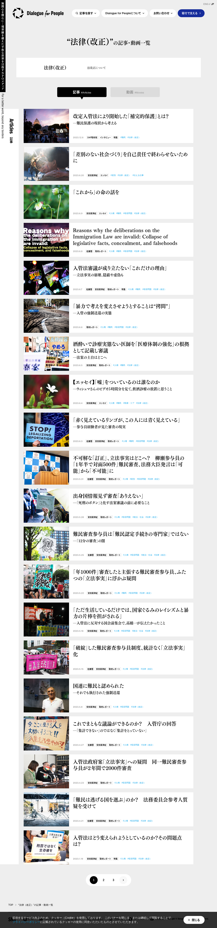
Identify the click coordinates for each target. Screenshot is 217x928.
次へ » (123, 880)
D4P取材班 (92, 137)
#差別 (113, 175)
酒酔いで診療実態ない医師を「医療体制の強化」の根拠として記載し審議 (131, 350)
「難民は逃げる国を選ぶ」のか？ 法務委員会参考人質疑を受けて (130, 802)
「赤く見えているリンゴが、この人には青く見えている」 (131, 423)
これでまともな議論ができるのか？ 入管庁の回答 (131, 726)
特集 (116, 137)
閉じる (196, 920)
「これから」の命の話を (96, 192)
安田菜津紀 (93, 175)
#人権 (111, 213)
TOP (10, 905)
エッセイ (104, 175)
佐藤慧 (89, 251)
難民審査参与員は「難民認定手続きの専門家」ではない (131, 537)
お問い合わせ (161, 13)
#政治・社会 (138, 517)
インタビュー (105, 137)
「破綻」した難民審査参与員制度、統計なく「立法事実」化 (129, 650)
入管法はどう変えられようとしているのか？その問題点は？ (127, 840)
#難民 (123, 137)
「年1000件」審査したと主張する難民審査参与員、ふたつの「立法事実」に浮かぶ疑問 (129, 574)
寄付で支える (190, 13)
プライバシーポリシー (26, 921)
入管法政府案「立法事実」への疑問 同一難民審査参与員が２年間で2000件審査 (129, 764)
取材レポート (100, 251)
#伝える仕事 (138, 175)
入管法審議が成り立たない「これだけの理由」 (131, 271)
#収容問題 (127, 213)
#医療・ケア (128, 403)
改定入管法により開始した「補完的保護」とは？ (131, 119)
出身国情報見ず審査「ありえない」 (131, 499)
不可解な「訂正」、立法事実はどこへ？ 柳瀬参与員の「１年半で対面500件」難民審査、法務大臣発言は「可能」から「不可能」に (128, 464)
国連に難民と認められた (131, 688)
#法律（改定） (134, 137)
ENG (206, 4)
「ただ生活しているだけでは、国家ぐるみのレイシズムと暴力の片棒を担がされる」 (131, 616)
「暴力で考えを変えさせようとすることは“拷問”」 (131, 309)
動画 (135, 92)
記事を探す (86, 13)
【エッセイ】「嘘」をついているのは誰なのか (131, 385)
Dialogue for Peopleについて (123, 13)
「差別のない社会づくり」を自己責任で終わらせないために (130, 157)
